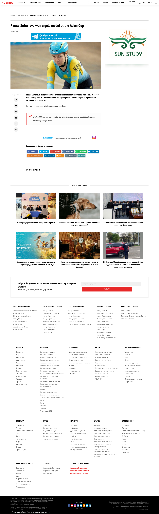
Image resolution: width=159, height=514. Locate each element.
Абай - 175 (98, 377)
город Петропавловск (76, 320)
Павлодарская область (76, 317)
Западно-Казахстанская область (25, 309)
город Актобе (18, 328)
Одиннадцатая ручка (132, 369)
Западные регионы (21, 305)
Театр (18, 432)
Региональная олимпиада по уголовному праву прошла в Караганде (123, 224)
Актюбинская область (21, 325)
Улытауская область (50, 322)
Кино (18, 434)
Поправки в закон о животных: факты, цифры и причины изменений (79, 224)
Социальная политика (48, 366)
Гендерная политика (47, 361)
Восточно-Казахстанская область (133, 314)
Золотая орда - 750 (102, 372)
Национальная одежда (51, 434)
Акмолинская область (51, 312)
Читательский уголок (78, 432)
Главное (43, 404)
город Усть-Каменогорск (130, 312)
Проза (127, 356)
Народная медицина (50, 469)
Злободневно (35, 2)
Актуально (49, 2)
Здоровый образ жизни (51, 466)
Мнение (19, 366)
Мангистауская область (22, 314)
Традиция (46, 424)
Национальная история (103, 350)
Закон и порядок (132, 2)
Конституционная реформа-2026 (52, 396)
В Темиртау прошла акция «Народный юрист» (36, 223)
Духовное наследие (85, 2)
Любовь (73, 434)
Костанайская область (76, 312)
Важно (61, 2)
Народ (96, 2)
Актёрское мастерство (24, 429)
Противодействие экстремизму (133, 429)
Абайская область (127, 317)
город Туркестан (103, 325)
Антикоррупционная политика (79, 361)
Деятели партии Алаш (103, 358)
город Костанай (74, 309)
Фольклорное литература (103, 429)
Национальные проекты (48, 390)
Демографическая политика (50, 364)
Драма (127, 358)
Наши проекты (21, 369)
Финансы (72, 372)
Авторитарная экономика (78, 356)
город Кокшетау (49, 314)
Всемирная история (102, 353)
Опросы (19, 377)
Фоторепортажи (76, 448)
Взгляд (124, 442)
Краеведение (100, 364)
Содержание (21, 485)
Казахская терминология (131, 432)
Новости (22, 2)
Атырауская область (20, 320)
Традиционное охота (50, 437)
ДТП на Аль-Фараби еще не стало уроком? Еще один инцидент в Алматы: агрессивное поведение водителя (123, 265)
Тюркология (99, 361)
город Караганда (49, 317)
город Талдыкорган (104, 314)
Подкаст (125, 437)
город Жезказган (49, 325)
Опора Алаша (129, 380)
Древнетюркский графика (104, 369)
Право (42, 399)
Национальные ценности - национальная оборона (103, 441)
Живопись (20, 424)
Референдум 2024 (46, 409)
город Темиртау (49, 328)
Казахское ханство (102, 356)
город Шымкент (103, 320)
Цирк (18, 440)
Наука (18, 472)
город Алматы (102, 309)
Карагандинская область (52, 320)
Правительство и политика (49, 369)
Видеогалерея (99, 437)
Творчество (129, 350)
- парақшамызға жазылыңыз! (62, 138)
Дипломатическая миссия (49, 393)
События (125, 434)
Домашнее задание (77, 429)
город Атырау (18, 322)
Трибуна (43, 407)
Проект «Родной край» (102, 432)
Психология (20, 466)
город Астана (48, 309)
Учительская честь (23, 482)
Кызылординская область (106, 336)
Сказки (127, 375)
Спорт (105, 2)
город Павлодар (74, 314)
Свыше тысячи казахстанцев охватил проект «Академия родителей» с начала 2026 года (36, 263)
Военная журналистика (78, 445)
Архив (18, 380)
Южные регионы (104, 305)
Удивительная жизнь (23, 480)
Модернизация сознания (133, 377)
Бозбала (73, 424)
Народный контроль (76, 358)
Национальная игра (50, 426)
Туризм (71, 364)
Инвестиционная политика (49, 358)
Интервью (20, 364)
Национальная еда (49, 429)
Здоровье (125, 424)
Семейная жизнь (76, 437)
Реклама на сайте (18, 510)
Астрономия (20, 469)
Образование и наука (25, 462)
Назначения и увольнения (49, 382)
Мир (17, 353)
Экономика (72, 2)
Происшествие (118, 2)
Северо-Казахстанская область (79, 322)
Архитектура (21, 448)
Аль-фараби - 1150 (101, 375)
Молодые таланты (100, 426)
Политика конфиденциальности (38, 510)
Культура (20, 419)
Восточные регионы (129, 305)
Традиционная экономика (78, 350)
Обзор (124, 440)
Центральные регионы (52, 305)
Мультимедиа (21, 375)
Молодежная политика (48, 356)
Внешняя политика (46, 353)
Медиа (18, 445)
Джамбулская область (105, 331)
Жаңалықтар (22, 15)
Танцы (18, 426)
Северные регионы (76, 305)
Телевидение (21, 437)
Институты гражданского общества (49, 376)
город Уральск (18, 312)
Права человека (45, 385)
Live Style (74, 419)
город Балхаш (48, 331)
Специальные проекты (102, 434)
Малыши (97, 424)
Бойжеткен (74, 426)
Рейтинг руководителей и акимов (52, 372)
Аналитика (72, 366)
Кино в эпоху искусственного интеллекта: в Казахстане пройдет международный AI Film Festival (79, 265)
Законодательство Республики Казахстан (105, 454)
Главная (13, 15)
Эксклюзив (126, 445)
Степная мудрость (131, 361)
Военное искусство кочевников (106, 366)
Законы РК (43, 388)
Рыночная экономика (76, 353)
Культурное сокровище (133, 364)
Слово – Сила (129, 366)
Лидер (124, 426)
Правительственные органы (50, 380)
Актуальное (20, 358)
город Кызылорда (103, 333)
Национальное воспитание (52, 432)
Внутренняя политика (47, 350)
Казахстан (20, 350)
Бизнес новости (74, 369)
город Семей (126, 309)
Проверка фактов (100, 445)
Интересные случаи (77, 442)
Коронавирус (48, 472)
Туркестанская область (105, 322)
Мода (72, 440)
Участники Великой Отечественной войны (102, 449)
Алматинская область (105, 312)
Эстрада (19, 442)
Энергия (19, 474)
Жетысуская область (105, 317)
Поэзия (127, 353)
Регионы (125, 448)
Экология (125, 451)
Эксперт (19, 372)
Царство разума (22, 477)
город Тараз (101, 328)
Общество (20, 356)
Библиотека (129, 372)
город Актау (17, 317)
